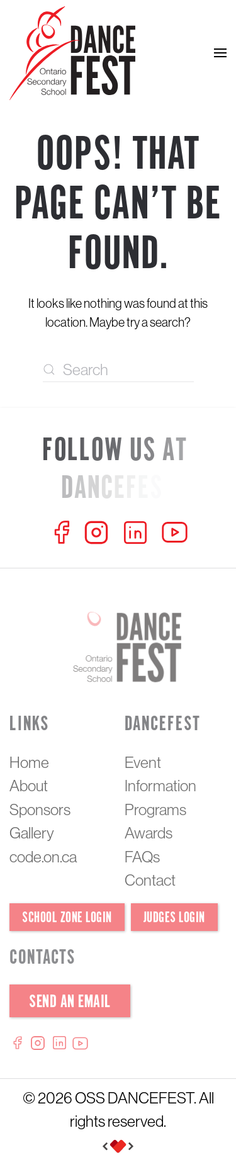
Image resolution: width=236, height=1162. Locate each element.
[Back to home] (72, 53)
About (28, 786)
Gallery (31, 833)
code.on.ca (43, 857)
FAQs (142, 857)
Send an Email (70, 1002)
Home (29, 762)
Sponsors (39, 809)
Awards (148, 833)
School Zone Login (67, 918)
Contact (150, 880)
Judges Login (174, 918)
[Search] (118, 369)
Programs (155, 809)
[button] (220, 53)
